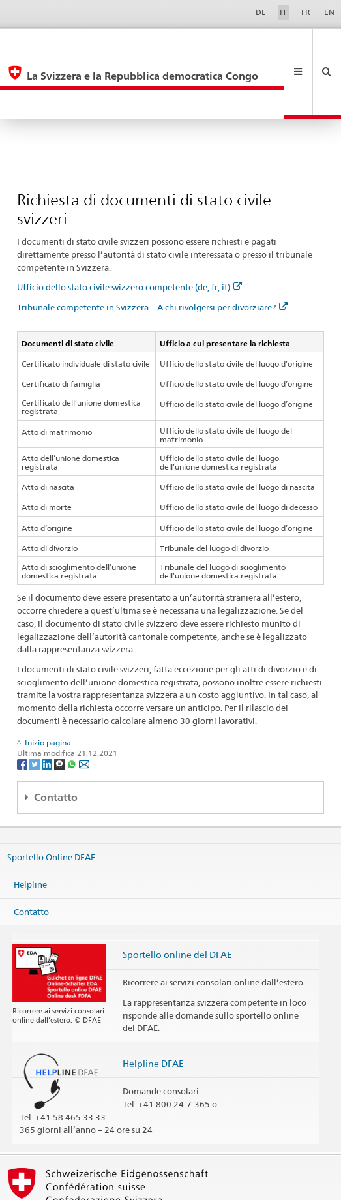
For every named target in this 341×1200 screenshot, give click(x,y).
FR (305, 12)
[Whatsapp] (73, 704)
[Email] (84, 704)
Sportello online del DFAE (177, 895)
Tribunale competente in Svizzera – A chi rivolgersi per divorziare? (152, 248)
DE (261, 12)
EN (329, 12)
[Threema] (60, 704)
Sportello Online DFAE (51, 797)
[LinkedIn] (48, 704)
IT (283, 12)
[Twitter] (35, 704)
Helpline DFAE (153, 1004)
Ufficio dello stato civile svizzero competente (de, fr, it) (129, 227)
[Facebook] (23, 704)
